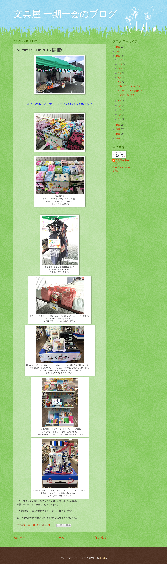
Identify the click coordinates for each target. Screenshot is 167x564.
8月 (120, 78)
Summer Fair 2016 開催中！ (130, 91)
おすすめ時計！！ (126, 95)
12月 (120, 60)
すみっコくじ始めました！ (130, 86)
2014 (118, 129)
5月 (120, 105)
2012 (118, 138)
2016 (118, 56)
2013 (118, 134)
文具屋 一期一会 (122, 162)
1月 (120, 119)
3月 (120, 114)
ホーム (60, 537)
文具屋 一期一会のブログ (65, 14)
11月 (120, 64)
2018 (118, 47)
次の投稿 (19, 537)
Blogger (102, 558)
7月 (120, 82)
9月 (120, 73)
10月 (120, 69)
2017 (118, 51)
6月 (120, 101)
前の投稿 (100, 537)
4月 (120, 110)
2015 (118, 125)
